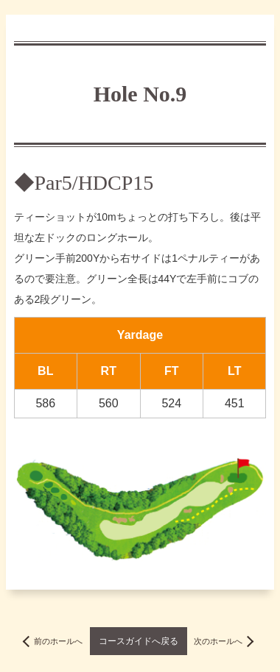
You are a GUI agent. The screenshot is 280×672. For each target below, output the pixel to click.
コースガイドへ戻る (138, 641)
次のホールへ (218, 641)
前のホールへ (58, 641)
